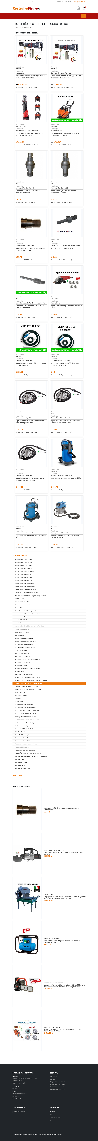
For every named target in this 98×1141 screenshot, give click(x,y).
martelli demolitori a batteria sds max (27, 669)
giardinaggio (19, 635)
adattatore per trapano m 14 (62, 248)
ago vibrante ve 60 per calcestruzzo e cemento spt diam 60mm (65, 422)
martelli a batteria (21, 666)
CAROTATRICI (19, 599)
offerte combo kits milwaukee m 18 (27, 687)
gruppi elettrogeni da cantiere (25, 642)
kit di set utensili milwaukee (24, 645)
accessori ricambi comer (24, 560)
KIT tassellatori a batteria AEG (25, 648)
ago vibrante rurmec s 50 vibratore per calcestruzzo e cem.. (66, 364)
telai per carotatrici (21, 732)
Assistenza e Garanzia (57, 1085)
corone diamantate (21, 608)
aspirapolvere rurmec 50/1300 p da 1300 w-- (31, 537)
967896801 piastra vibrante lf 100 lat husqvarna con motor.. (65, 134)
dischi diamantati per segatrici (25, 611)
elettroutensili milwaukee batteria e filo (28, 614)
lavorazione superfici (22, 654)
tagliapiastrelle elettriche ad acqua (27, 720)
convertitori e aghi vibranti (52, 939)
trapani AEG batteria (22, 747)
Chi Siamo (53, 1077)
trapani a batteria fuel (22, 738)
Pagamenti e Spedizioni (58, 1082)
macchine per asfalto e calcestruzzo (27, 660)
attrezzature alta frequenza (24, 572)
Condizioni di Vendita (57, 1087)
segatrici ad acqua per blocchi (25, 708)
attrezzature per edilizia (23, 575)
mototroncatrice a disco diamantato (27, 678)
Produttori (17, 776)
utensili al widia (20, 760)
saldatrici (18, 699)
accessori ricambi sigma (23, 563)
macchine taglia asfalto (23, 663)
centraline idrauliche (22, 602)
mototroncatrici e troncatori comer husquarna (31, 681)
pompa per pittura (21, 696)
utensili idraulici (20, 766)
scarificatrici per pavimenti (24, 705)
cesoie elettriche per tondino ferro (54, 850)
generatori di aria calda (23, 632)
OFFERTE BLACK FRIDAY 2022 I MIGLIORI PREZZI (30, 684)
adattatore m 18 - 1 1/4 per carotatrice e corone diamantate (61, 809)
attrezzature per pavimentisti (24, 584)
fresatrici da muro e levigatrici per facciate (29, 626)
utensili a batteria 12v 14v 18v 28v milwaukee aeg (31, 757)
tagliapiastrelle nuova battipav (25, 723)
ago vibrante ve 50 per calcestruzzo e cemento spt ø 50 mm (30, 422)
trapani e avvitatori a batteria (25, 750)
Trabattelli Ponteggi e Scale (24, 735)
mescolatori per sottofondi (24, 675)
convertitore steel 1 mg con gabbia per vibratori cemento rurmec (62, 942)
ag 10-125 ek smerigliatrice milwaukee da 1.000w (66, 307)
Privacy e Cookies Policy (58, 1090)
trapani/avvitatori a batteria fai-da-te (28, 753)
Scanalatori (19, 702)
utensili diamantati (21, 763)
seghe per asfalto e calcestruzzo (26, 714)
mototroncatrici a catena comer (53, 983)
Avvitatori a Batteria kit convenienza (27, 593)
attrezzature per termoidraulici (25, 590)
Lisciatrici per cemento (22, 657)
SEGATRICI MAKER (48, 895)
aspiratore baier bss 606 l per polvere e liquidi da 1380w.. (65, 537)
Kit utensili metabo (21, 651)
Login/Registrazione (19, 1112)
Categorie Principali (20, 556)
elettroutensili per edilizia (23, 617)
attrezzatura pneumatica (23, 569)
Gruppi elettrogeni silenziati (24, 639)
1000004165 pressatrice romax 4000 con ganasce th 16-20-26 (31, 134)
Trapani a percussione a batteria (26, 744)
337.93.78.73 (16, 1088)
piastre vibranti (20, 693)
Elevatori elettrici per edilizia (24, 620)
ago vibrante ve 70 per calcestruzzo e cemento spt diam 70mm (30, 479)
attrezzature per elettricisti (23, 578)
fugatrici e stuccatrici (22, 629)
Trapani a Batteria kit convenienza (26, 741)
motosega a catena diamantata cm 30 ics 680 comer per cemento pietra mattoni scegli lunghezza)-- (64, 986)
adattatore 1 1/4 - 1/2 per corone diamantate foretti (28, 192)
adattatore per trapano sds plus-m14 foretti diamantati (30, 307)
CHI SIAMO (60, 2)
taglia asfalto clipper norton (52, 1027)
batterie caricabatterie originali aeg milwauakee (31, 596)
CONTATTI (68, 2)
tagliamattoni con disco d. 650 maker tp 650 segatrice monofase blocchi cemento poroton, (64, 898)
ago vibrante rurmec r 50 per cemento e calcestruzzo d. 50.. (31, 364)
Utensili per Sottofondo (22, 769)
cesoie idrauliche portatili (23, 605)
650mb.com (47, 1134)
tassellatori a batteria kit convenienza (28, 729)
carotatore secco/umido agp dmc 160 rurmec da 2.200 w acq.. (31, 77)
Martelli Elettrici (20, 672)
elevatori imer (19, 623)
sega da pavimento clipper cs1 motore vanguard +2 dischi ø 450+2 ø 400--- (63, 1031)
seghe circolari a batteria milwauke (27, 711)
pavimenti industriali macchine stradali (28, 690)
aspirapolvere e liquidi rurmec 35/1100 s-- (66, 479)
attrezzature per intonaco (23, 581)
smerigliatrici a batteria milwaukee (26, 717)
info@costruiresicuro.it (20, 1094)
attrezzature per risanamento (25, 587)
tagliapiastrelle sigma (22, 726)
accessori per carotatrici (23, 566)
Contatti (53, 1080)
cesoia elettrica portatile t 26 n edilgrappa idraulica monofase (63, 854)
